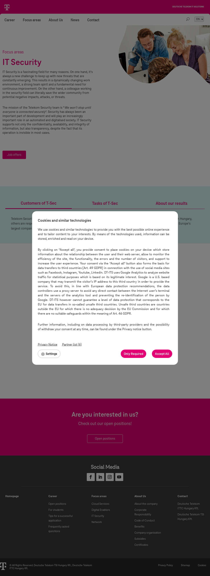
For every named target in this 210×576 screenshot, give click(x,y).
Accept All (162, 354)
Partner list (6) (72, 345)
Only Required (133, 354)
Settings (49, 354)
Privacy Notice (47, 345)
